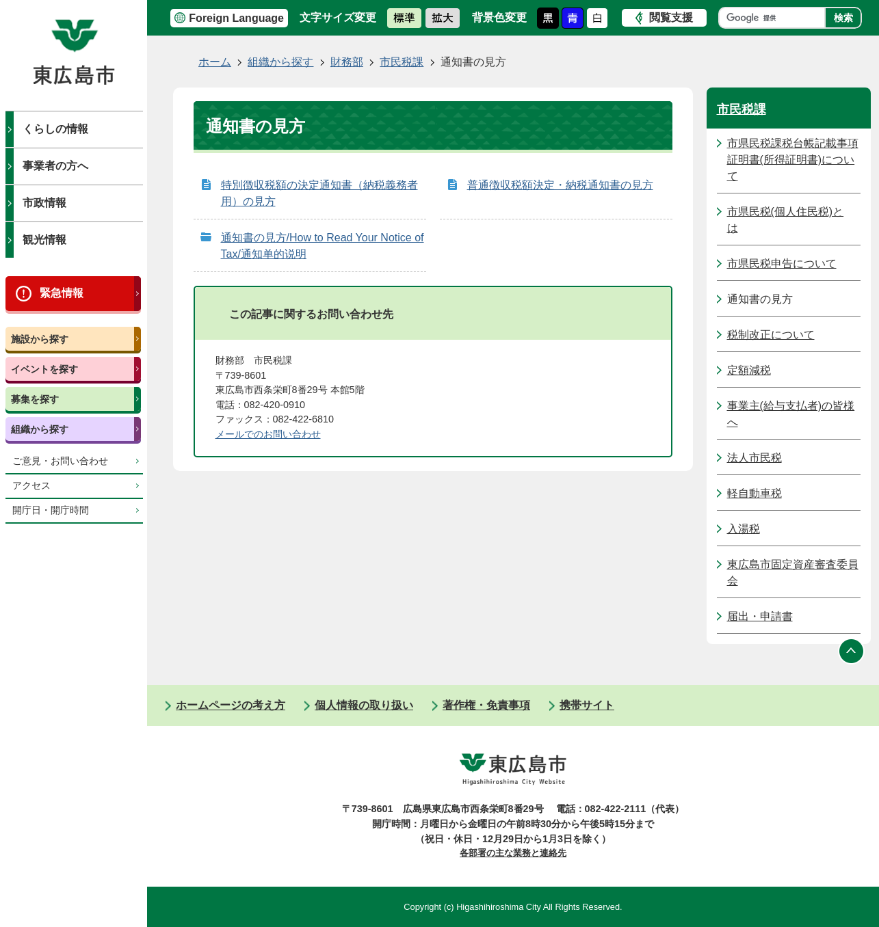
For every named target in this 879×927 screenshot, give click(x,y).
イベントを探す (44, 369)
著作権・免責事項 (486, 705)
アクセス (31, 486)
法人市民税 (754, 458)
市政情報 (44, 203)
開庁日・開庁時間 (50, 510)
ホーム (214, 62)
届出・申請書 (760, 616)
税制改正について (771, 334)
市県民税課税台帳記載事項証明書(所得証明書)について (792, 159)
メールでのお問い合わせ (268, 434)
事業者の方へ (55, 166)
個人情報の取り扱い (364, 705)
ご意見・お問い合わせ (60, 461)
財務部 (346, 62)
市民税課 (401, 62)
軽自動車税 (754, 493)
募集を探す (35, 399)
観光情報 (44, 239)
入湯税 (743, 529)
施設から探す (39, 339)
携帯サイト (587, 705)
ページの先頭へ (851, 650)
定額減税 (749, 370)
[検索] (775, 17)
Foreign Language (236, 18)
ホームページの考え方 (230, 705)
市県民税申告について (782, 263)
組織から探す (39, 429)
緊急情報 (61, 293)
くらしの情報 (55, 129)
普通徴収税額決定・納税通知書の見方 (560, 185)
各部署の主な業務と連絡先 (513, 853)
